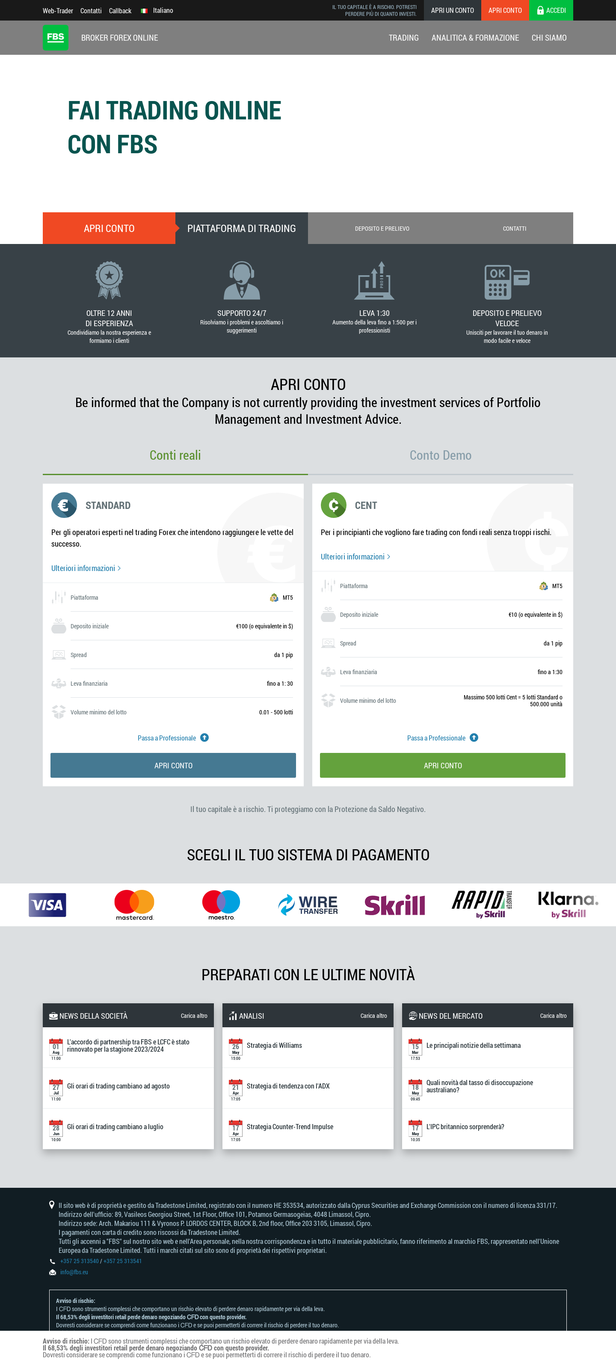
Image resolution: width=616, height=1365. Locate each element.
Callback (120, 10)
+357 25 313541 (123, 1261)
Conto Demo (441, 454)
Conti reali (175, 454)
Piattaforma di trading (241, 228)
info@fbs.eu (74, 1272)
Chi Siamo (549, 37)
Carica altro (194, 1015)
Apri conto (505, 10)
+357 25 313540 (79, 1261)
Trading (404, 37)
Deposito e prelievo (382, 228)
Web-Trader (58, 10)
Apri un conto (452, 10)
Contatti (91, 10)
